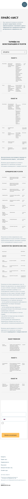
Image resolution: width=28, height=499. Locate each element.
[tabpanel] (14, 57)
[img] (4, 4)
